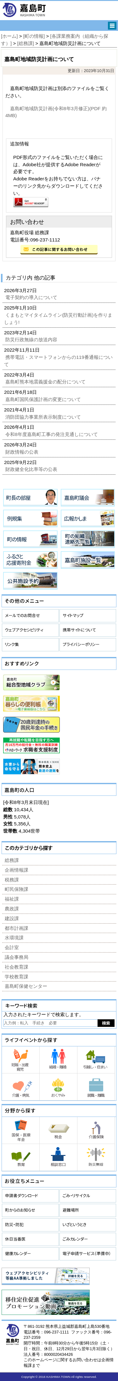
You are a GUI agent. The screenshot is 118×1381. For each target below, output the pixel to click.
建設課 (12, 918)
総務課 (12, 860)
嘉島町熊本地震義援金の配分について (46, 381)
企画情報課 (16, 870)
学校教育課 (16, 976)
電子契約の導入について (32, 297)
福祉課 (12, 899)
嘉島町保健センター (26, 986)
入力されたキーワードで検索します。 (43, 1014)
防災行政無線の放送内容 (32, 339)
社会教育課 (16, 967)
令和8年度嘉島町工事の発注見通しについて (52, 434)
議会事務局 (16, 957)
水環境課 (14, 937)
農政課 (12, 908)
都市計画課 (16, 928)
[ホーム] (9, 36)
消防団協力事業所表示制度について (43, 417)
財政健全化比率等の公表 (32, 469)
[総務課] (25, 43)
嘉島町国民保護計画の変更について (43, 399)
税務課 (12, 879)
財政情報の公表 (22, 452)
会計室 (12, 947)
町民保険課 (16, 889)
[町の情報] (34, 36)
